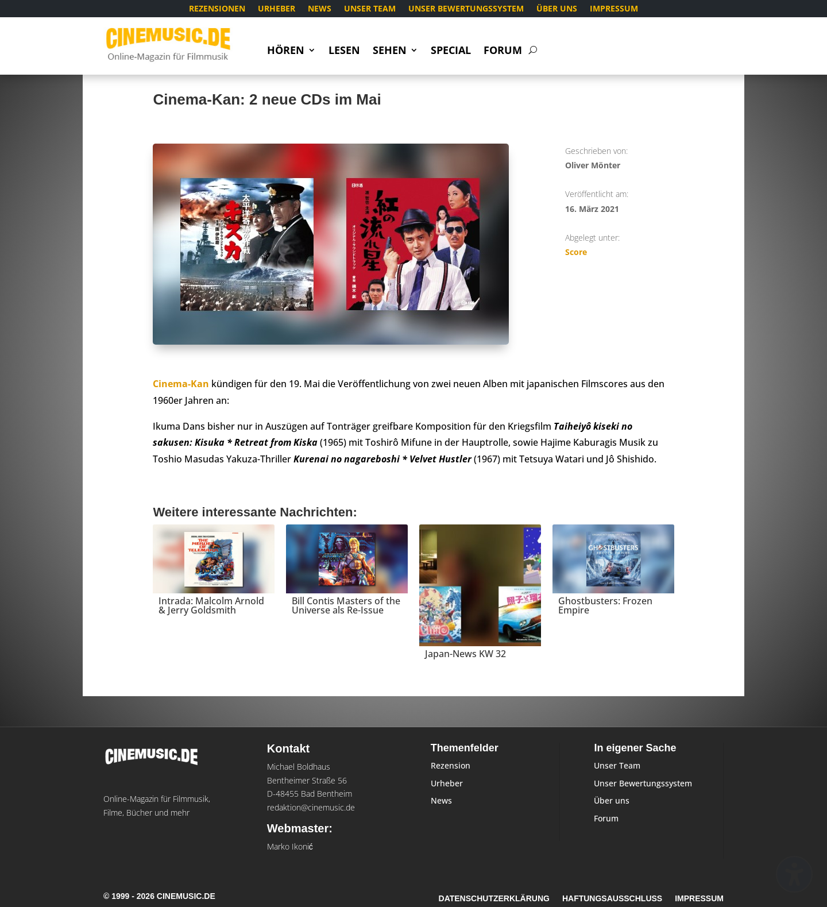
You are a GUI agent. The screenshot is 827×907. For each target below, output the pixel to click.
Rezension (450, 765)
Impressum (614, 9)
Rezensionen (217, 9)
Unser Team (370, 9)
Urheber (276, 9)
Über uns (556, 9)
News (319, 9)
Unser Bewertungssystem (466, 9)
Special (451, 51)
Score (576, 251)
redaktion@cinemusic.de (311, 807)
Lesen (344, 51)
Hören (285, 51)
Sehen (390, 51)
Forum (503, 51)
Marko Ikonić (290, 846)
